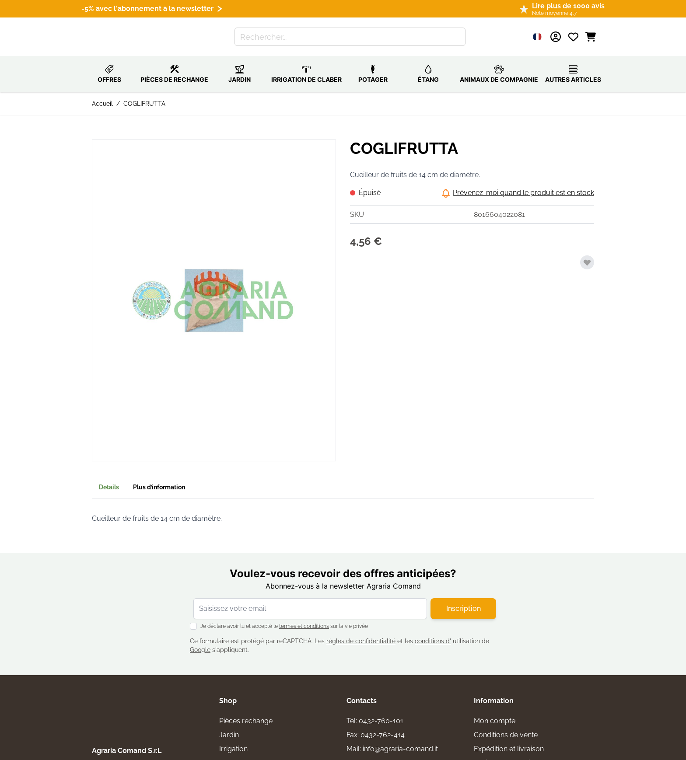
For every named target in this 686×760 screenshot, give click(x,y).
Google (200, 640)
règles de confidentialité (361, 631)
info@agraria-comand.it (400, 739)
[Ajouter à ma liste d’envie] (587, 253)
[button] (214, 291)
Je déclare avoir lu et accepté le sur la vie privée (284, 617)
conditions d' (433, 631)
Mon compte (494, 711)
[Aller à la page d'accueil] (129, 32)
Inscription (463, 599)
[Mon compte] (555, 32)
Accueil (102, 94)
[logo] (131, 696)
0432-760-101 (381, 711)
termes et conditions (304, 617)
